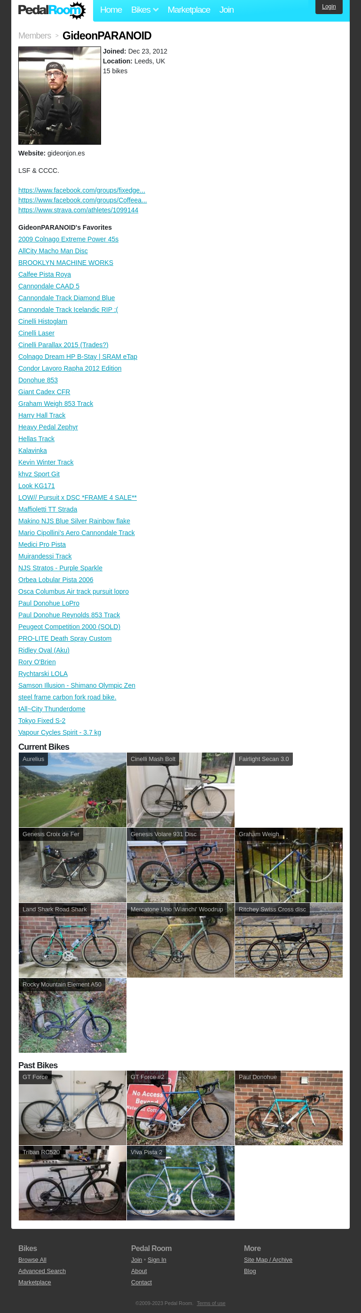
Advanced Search (42, 1270)
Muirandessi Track (45, 556)
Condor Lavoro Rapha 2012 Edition (70, 368)
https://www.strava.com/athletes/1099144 (78, 210)
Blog (250, 1270)
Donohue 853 (38, 380)
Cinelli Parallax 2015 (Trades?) (63, 345)
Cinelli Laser (36, 333)
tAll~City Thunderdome (52, 709)
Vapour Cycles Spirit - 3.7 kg (59, 732)
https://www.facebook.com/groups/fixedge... (81, 190)
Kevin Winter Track (45, 462)
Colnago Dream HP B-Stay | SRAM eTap (77, 356)
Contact (141, 1282)
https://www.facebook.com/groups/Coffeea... (82, 200)
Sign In (157, 1259)
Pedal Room (52, 10)
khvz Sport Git (39, 474)
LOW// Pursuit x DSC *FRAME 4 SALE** (77, 497)
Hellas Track (36, 439)
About (139, 1270)
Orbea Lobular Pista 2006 (56, 579)
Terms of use (211, 1303)
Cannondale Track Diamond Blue (66, 298)
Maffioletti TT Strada (47, 509)
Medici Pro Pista (42, 544)
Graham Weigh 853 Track (55, 403)
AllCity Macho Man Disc (53, 251)
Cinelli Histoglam (42, 321)
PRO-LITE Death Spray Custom (64, 638)
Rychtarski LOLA (43, 673)
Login (329, 6)
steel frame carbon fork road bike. (67, 697)
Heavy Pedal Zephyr (48, 427)
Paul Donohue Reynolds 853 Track (69, 615)
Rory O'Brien (37, 662)
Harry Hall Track (41, 415)
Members (34, 35)
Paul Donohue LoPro (48, 603)
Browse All (32, 1259)
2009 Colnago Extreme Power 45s (68, 239)
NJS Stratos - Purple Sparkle (60, 568)
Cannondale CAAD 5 (48, 286)
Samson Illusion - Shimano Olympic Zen (76, 685)
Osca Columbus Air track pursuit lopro (73, 591)
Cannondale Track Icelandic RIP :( (68, 309)
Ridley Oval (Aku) (44, 650)
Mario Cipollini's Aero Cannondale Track (76, 532)
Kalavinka (32, 450)
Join (227, 10)
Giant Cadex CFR (44, 392)
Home (111, 10)
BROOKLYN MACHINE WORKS (65, 262)
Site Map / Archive (268, 1259)
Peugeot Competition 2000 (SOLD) (69, 626)
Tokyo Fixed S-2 (41, 720)
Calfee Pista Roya (44, 274)
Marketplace (188, 10)
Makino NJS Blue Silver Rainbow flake (74, 521)
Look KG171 (36, 485)
